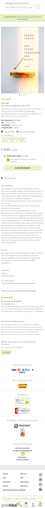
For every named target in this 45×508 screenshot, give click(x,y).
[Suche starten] (39, 498)
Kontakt (5, 474)
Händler (5, 486)
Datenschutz (24, 482)
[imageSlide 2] (23, 94)
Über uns (23, 474)
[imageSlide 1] (21, 94)
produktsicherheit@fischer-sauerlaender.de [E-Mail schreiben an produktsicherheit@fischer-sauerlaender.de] (20, 283)
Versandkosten (27, 451)
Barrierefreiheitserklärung (11, 490)
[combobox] (20, 498)
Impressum (6, 482)
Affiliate (22, 490)
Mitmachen (24, 486)
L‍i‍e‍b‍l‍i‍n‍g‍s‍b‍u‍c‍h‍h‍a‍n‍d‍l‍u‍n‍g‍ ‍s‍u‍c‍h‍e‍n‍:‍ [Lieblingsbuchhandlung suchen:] (17, 3)
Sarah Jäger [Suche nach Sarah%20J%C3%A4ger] (5, 103)
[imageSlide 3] (25, 94)
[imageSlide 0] (19, 94)
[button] (26, 505)
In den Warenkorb (22, 168)
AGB (21, 478)
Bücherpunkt (17, 301)
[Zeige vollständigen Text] (22, 304)
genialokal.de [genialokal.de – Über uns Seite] (11, 17)
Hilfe (4, 478)
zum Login (6, 352)
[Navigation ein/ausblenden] (33, 505)
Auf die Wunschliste (8, 178)
